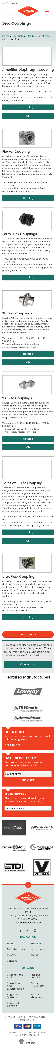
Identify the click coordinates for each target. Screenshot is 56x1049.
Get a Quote (28, 634)
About (34, 955)
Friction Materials (36, 996)
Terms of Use (26, 1020)
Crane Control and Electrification (15, 986)
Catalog (28, 107)
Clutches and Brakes (15, 976)
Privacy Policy (38, 1017)
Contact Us (28, 664)
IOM (28, 115)
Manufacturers (16, 949)
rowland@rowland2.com (28, 922)
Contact (12, 960)
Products (36, 943)
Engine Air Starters (13, 996)
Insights (12, 955)
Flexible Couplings (37, 976)
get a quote (12, 745)
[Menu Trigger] (47, 11)
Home (10, 943)
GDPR (22, 1017)
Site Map (10, 1017)
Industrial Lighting (13, 1004)
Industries (37, 949)
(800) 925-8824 (11, 3)
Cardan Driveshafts (37, 985)
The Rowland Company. (32, 1032)
